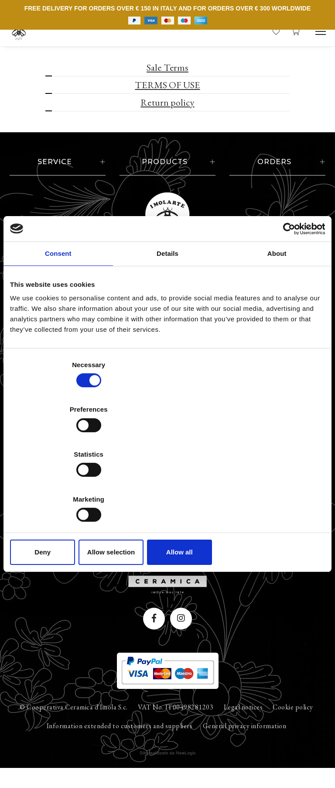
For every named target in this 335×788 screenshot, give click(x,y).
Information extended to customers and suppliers (120, 745)
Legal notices (243, 726)
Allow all (273, 485)
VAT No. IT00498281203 (176, 726)
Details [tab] (167, 321)
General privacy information (245, 745)
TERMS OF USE (167, 85)
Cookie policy (293, 726)
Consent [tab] (58, 321)
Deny (61, 485)
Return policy (167, 102)
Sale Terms (167, 67)
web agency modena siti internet (168, 772)
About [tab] (277, 321)
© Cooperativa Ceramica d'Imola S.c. (74, 726)
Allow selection (167, 485)
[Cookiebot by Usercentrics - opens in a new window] (287, 296)
